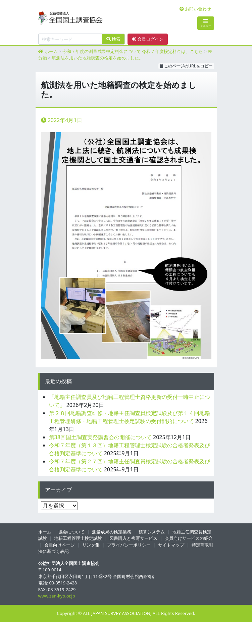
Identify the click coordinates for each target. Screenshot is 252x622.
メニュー (205, 23)
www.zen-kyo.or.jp (56, 596)
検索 (113, 39)
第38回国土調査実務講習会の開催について (100, 437)
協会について (71, 532)
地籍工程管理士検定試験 (78, 538)
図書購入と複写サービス (133, 538)
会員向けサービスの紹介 (189, 538)
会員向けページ (59, 545)
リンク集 (91, 545)
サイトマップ (171, 545)
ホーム (51, 51)
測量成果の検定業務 (111, 532)
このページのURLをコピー (186, 66)
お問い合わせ (195, 9)
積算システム (152, 532)
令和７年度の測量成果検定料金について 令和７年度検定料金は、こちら (132, 51)
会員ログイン (147, 39)
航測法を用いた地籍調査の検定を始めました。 (97, 58)
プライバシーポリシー (129, 545)
